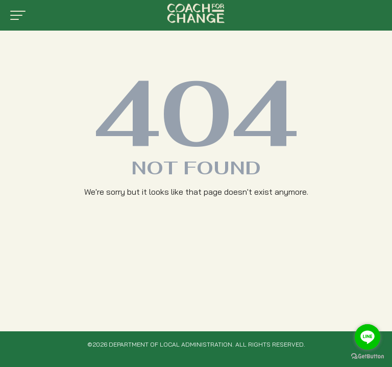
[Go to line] (367, 337)
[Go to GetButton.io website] (367, 356)
